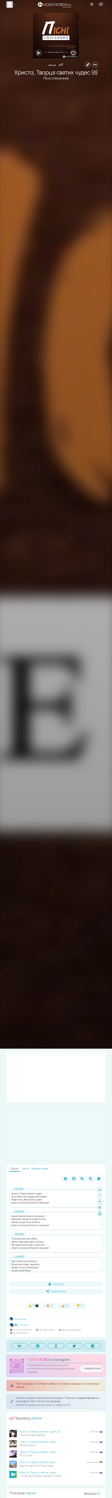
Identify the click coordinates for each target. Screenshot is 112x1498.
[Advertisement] (56, 1077)
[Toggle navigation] (101, 4)
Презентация (39, 1168)
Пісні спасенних (56, 78)
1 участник (21, 1325)
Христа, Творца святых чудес (38, 1441)
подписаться (92, 1368)
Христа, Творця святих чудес (38, 1462)
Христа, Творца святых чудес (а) (40, 1431)
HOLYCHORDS (38, 1360)
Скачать (56, 1284)
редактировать (87, 1398)
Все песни (92, 1494)
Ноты (26, 1168)
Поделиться (56, 1291)
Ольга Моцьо (17, 1319)
